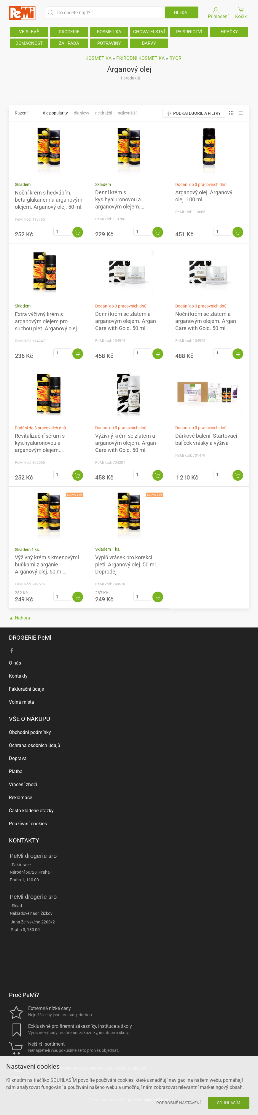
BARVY (149, 43)
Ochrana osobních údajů (34, 745)
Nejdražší (103, 113)
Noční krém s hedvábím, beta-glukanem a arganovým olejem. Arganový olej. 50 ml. (49, 199)
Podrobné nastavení (178, 1102)
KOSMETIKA (109, 31)
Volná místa (21, 702)
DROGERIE (69, 31)
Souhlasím (228, 1102)
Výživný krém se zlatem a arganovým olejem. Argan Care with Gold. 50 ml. (125, 443)
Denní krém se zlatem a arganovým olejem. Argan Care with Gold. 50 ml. (125, 321)
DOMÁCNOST (29, 43)
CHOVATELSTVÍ (149, 31)
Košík (241, 12)
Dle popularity (55, 113)
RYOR (175, 58)
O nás (15, 663)
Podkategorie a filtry (194, 113)
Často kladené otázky (31, 810)
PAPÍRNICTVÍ (189, 31)
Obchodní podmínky (30, 732)
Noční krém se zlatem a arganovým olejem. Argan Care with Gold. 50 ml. (205, 321)
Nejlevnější (127, 113)
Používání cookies (28, 823)
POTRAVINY (109, 43)
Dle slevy (81, 113)
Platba (16, 771)
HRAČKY (229, 31)
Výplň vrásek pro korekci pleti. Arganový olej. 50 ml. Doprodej (126, 564)
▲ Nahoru (19, 618)
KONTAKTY (24, 840)
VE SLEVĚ (29, 31)
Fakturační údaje (26, 689)
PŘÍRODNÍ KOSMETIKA (140, 58)
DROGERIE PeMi (30, 637)
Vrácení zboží (23, 784)
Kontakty (18, 676)
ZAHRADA (69, 43)
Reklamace (20, 797)
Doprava (18, 758)
